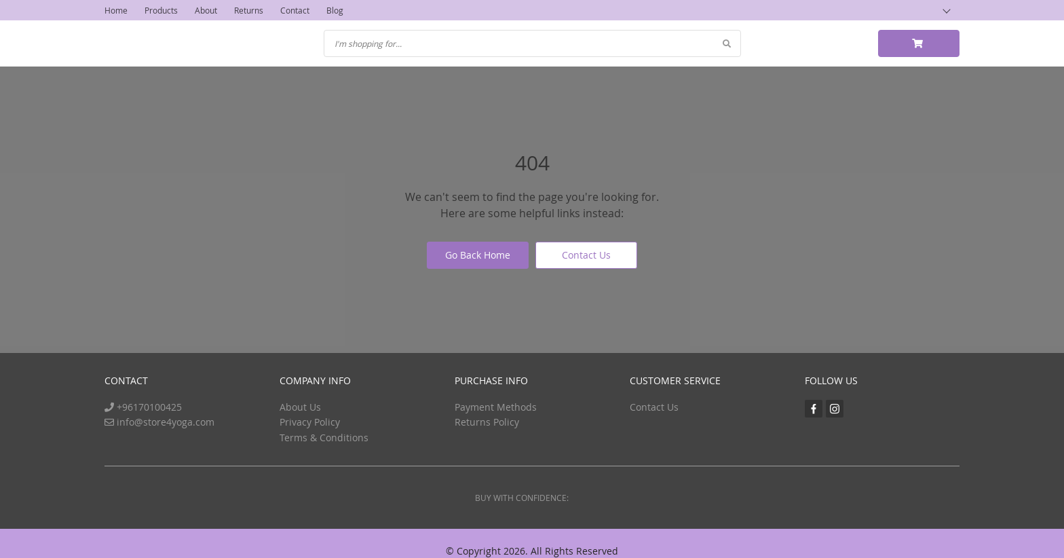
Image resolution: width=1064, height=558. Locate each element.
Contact (294, 10)
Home (116, 10)
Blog (334, 10)
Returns (248, 10)
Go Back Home (477, 254)
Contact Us (586, 254)
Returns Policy (487, 421)
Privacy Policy (310, 421)
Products (161, 10)
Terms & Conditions (324, 437)
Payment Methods (496, 407)
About (206, 10)
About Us (300, 407)
